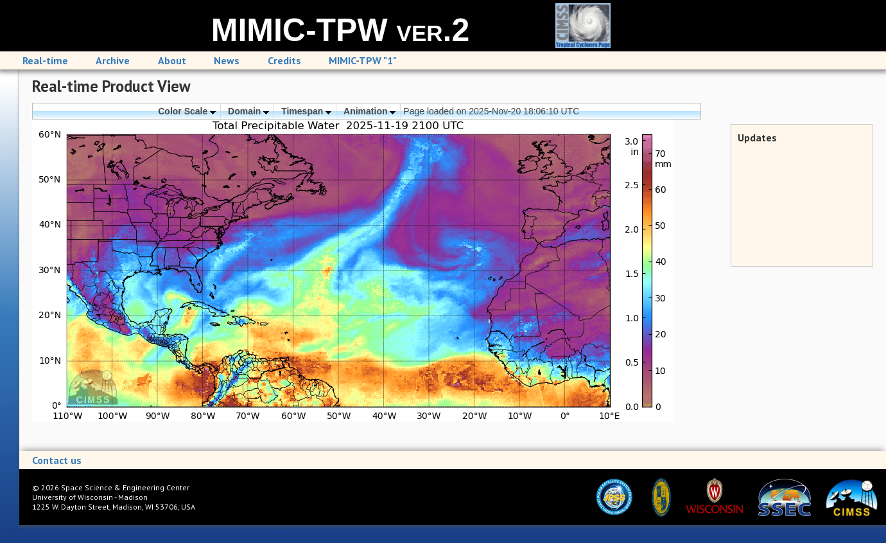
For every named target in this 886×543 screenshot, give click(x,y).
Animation (369, 111)
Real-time (45, 60)
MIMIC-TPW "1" (363, 60)
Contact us (57, 460)
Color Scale (187, 111)
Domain (248, 111)
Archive (113, 60)
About (172, 60)
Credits (284, 60)
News (226, 60)
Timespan (306, 111)
